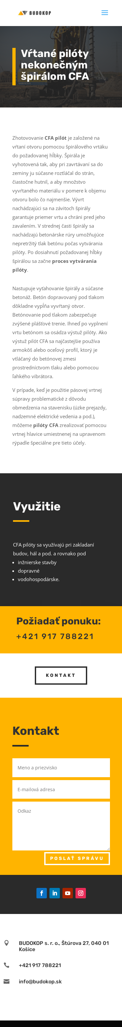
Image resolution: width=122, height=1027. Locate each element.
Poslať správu (77, 858)
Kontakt (61, 660)
